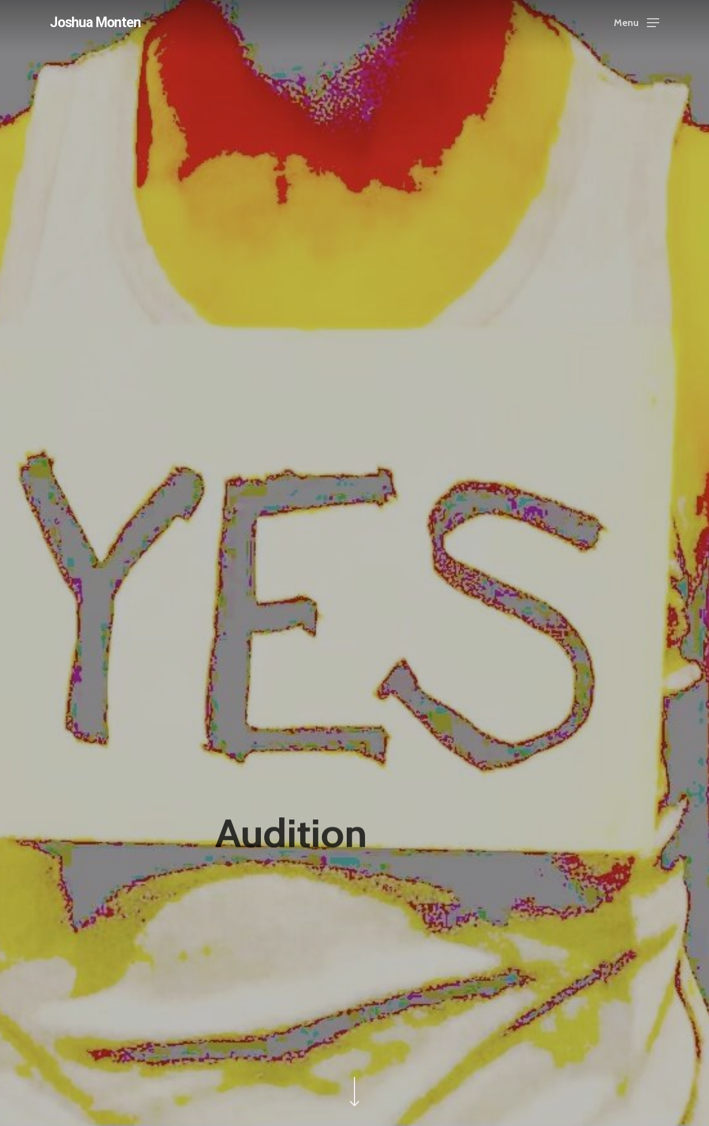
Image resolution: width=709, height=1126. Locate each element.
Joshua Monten (95, 22)
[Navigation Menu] (636, 22)
